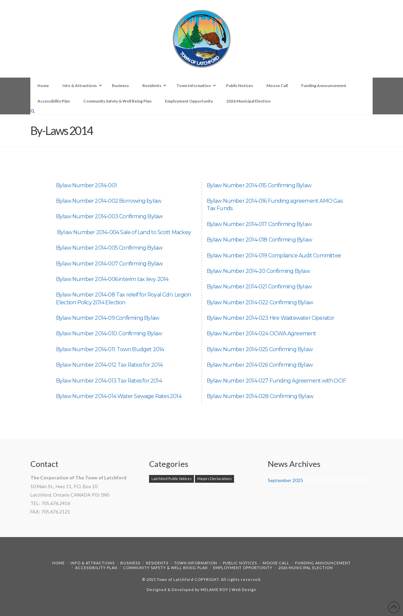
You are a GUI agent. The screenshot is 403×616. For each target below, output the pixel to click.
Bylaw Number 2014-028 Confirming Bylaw (260, 396)
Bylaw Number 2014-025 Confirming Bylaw (260, 349)
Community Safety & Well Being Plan (165, 567)
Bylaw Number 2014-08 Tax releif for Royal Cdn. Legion (123, 294)
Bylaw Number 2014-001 (86, 185)
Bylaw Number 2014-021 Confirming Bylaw (259, 286)
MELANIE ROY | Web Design (228, 589)
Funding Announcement (323, 563)
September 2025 (285, 480)
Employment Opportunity (242, 567)
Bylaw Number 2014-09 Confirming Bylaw (107, 318)
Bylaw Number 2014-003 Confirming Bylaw (109, 216)
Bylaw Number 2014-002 (87, 201)
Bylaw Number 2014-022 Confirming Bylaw (260, 302)
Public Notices (240, 563)
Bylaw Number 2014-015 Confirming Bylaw (259, 185)
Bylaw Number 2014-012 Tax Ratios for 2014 (109, 365)
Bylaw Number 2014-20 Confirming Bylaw (258, 271)
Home (58, 563)
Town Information (195, 563)
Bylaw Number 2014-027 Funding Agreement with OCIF (276, 380)
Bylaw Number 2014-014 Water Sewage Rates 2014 (118, 396)
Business (130, 563)
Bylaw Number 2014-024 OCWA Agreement (261, 333)
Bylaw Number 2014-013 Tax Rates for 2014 (109, 380)
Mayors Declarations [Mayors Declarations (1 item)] (214, 478)
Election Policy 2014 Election (90, 302)
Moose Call (276, 563)
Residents (157, 563)
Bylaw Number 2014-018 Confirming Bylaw (259, 239)
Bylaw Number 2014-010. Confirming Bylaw (109, 333)
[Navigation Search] (33, 111)
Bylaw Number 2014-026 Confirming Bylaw (260, 365)
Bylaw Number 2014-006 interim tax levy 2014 (112, 279)
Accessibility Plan (96, 567)
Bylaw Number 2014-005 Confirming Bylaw (109, 248)
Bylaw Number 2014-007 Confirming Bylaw (109, 263)
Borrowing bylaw (140, 201)
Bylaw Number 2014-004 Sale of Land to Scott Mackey (124, 232)
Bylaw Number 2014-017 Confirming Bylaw (259, 224)
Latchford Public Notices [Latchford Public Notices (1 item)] (171, 478)
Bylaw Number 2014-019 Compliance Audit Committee (274, 255)
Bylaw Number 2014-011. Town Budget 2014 (110, 349)
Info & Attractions (92, 563)
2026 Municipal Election (305, 567)
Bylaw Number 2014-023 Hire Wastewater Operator (271, 318)
